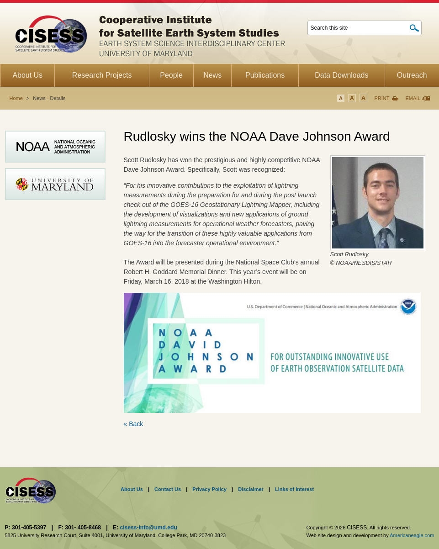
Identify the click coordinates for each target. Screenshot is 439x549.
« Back (133, 424)
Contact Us (167, 489)
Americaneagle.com (412, 535)
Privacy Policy (209, 489)
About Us (132, 489)
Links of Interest (294, 489)
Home (16, 98)
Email (412, 98)
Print (381, 98)
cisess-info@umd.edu (148, 527)
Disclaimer (251, 489)
